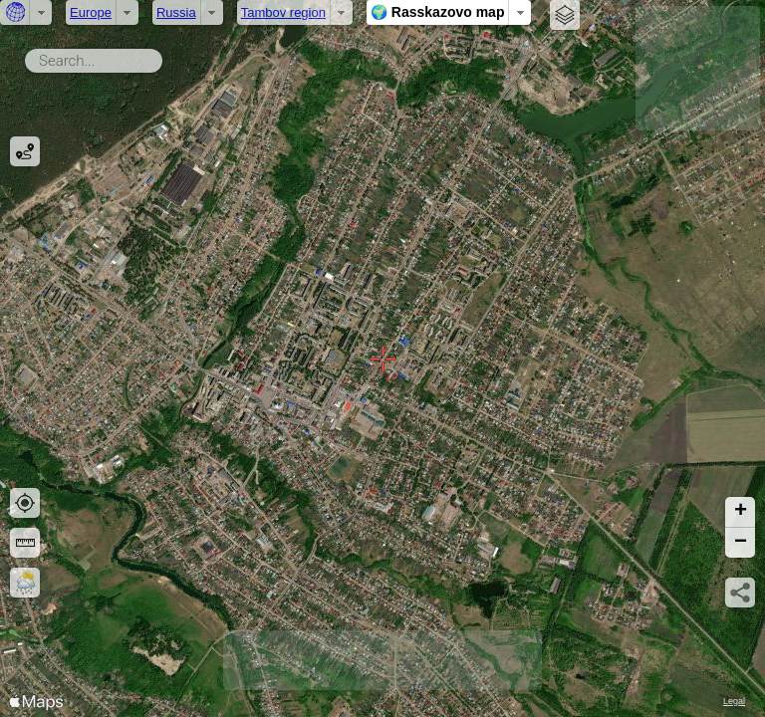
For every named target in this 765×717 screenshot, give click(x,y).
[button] (740, 512)
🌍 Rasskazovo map (438, 12)
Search (165, 57)
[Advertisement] (698, 68)
